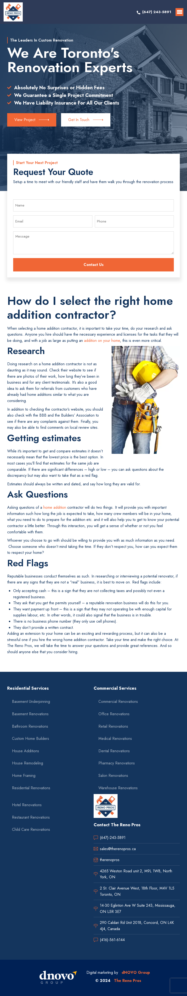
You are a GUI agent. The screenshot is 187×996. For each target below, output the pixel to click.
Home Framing (23, 775)
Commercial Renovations (118, 701)
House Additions (25, 751)
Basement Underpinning (31, 701)
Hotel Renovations (27, 805)
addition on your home (102, 340)
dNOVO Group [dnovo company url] (136, 972)
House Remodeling (27, 763)
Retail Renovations (113, 726)
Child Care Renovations (31, 829)
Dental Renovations (114, 751)
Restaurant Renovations (31, 817)
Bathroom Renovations (30, 726)
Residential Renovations (31, 788)
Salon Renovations (113, 775)
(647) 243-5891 (156, 12)
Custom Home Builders (30, 738)
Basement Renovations (30, 714)
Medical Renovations (115, 738)
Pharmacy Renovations (116, 763)
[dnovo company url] (58, 978)
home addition (54, 507)
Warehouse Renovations (118, 788)
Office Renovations (114, 714)
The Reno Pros (127, 980)
